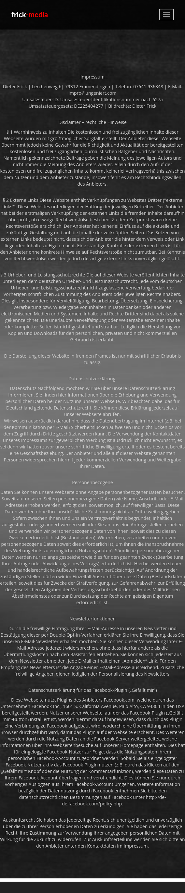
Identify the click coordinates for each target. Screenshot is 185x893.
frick (29, 14)
